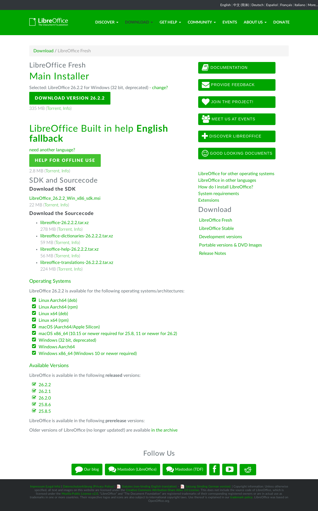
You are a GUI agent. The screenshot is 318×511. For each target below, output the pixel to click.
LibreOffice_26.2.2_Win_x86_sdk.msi (64, 198)
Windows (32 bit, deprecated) (67, 340)
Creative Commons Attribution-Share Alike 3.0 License (162, 490)
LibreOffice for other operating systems (236, 174)
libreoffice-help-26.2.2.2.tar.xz (69, 249)
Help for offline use (65, 160)
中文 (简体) (241, 5)
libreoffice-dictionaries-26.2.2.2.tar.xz (76, 236)
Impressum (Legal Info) (45, 486)
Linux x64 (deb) (53, 314)
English (225, 5)
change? (160, 87)
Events (229, 22)
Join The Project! (228, 102)
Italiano (300, 5)
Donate (281, 22)
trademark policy (241, 497)
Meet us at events (228, 119)
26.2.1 (45, 391)
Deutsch (257, 5)
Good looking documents (237, 153)
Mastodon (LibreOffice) (132, 469)
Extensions (208, 200)
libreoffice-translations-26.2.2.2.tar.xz (76, 262)
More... (313, 5)
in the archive (164, 430)
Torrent (54, 108)
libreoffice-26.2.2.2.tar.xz (64, 223)
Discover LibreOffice (232, 136)
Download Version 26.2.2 (70, 98)
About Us (255, 22)
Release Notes (212, 253)
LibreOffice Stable (216, 228)
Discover (106, 22)
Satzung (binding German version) (208, 486)
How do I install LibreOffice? (225, 187)
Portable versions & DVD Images (230, 245)
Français (286, 5)
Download (139, 22)
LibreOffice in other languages (227, 180)
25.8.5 (45, 411)
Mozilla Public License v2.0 (80, 493)
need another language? (52, 150)
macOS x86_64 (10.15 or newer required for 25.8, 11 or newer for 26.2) (108, 333)
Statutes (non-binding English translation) (149, 486)
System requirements (219, 193)
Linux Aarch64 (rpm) (58, 307)
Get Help (170, 22)
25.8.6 (45, 405)
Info (66, 108)
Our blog (87, 469)
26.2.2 (45, 385)
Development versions (220, 237)
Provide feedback (228, 85)
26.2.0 (45, 398)
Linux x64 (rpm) (53, 320)
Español (272, 5)
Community (202, 22)
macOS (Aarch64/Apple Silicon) (69, 327)
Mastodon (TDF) (184, 469)
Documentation (225, 68)
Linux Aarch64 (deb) (58, 300)
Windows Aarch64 (57, 347)
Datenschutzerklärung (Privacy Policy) (88, 486)
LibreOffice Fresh (215, 220)
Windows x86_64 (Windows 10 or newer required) (88, 353)
